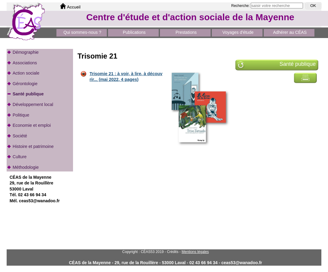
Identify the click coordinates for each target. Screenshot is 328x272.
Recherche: (241, 6)
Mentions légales (195, 252)
